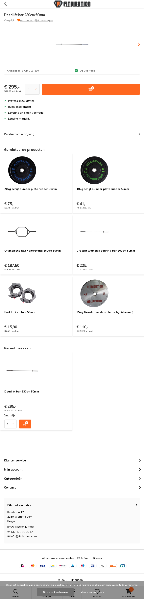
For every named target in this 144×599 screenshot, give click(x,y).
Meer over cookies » (92, 592)
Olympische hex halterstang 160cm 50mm (32, 250)
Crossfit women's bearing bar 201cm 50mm (106, 250)
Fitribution (76, 580)
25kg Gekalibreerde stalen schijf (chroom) (105, 312)
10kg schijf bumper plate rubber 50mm (103, 189)
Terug (5, 4)
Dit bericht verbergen (55, 592)
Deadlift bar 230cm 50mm (21, 391)
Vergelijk (9, 20)
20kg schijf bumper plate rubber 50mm (30, 189)
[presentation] (136, 44)
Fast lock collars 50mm (19, 312)
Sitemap (98, 558)
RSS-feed (83, 558)
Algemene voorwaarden (58, 558)
